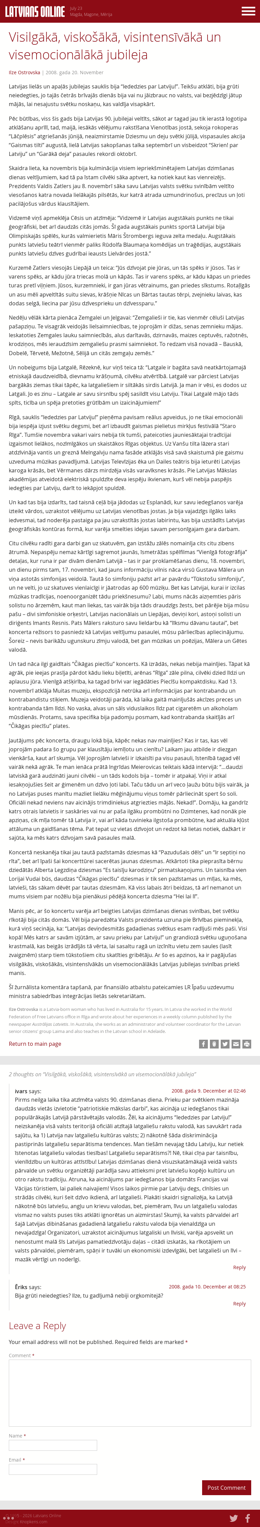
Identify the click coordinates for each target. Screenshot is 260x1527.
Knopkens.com (33, 1521)
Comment (22, 1355)
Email (17, 1460)
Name (17, 1435)
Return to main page (35, 1043)
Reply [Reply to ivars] (239, 1267)
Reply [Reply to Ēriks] (239, 1303)
